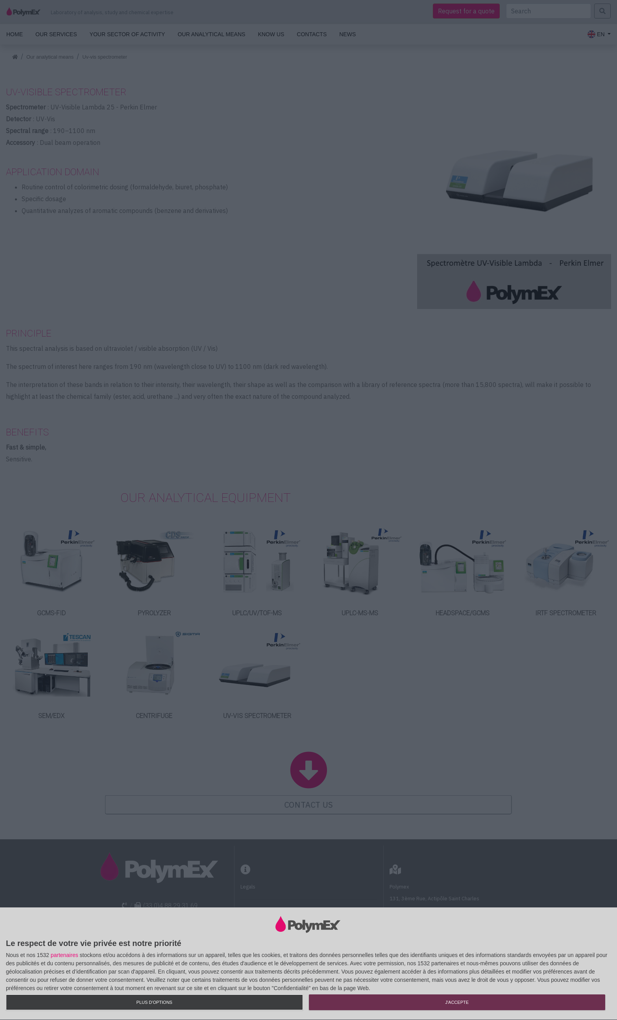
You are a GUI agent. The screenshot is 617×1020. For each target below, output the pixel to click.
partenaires (64, 955)
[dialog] (308, 964)
